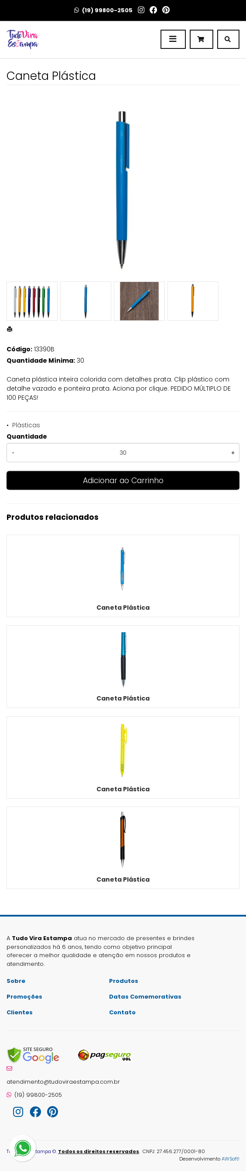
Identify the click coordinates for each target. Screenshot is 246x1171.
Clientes (20, 1012)
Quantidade (27, 436)
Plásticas (26, 425)
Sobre (16, 981)
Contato (122, 1012)
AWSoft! (230, 1158)
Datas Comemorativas (145, 996)
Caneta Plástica (123, 607)
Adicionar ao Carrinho (123, 480)
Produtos (123, 981)
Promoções (24, 996)
